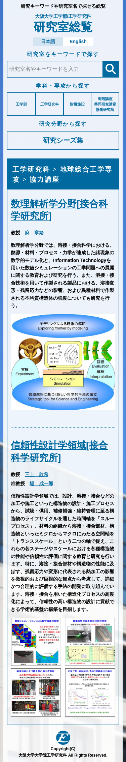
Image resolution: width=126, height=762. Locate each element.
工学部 (21, 104)
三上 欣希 (36, 474)
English (78, 41)
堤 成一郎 (41, 483)
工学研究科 (49, 104)
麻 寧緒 (34, 232)
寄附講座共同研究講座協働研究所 (105, 104)
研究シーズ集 (63, 140)
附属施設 (77, 104)
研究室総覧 (63, 23)
